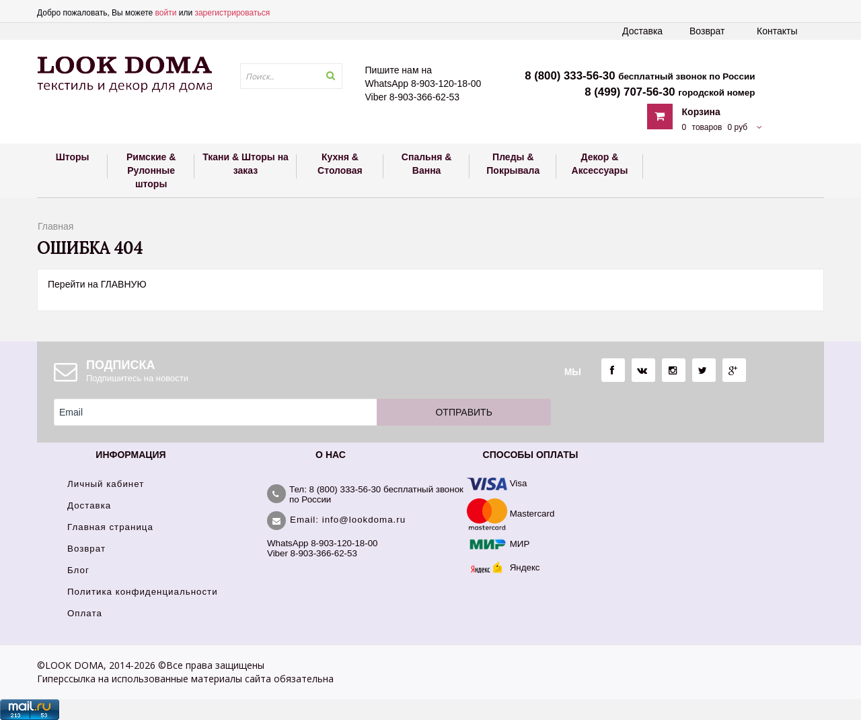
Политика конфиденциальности (142, 592)
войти (166, 13)
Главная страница (110, 527)
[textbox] (291, 76)
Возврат (707, 31)
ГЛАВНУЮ (124, 284)
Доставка (642, 31)
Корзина (701, 111)
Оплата (84, 613)
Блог (78, 570)
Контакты (777, 31)
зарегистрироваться (232, 13)
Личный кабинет (105, 484)
